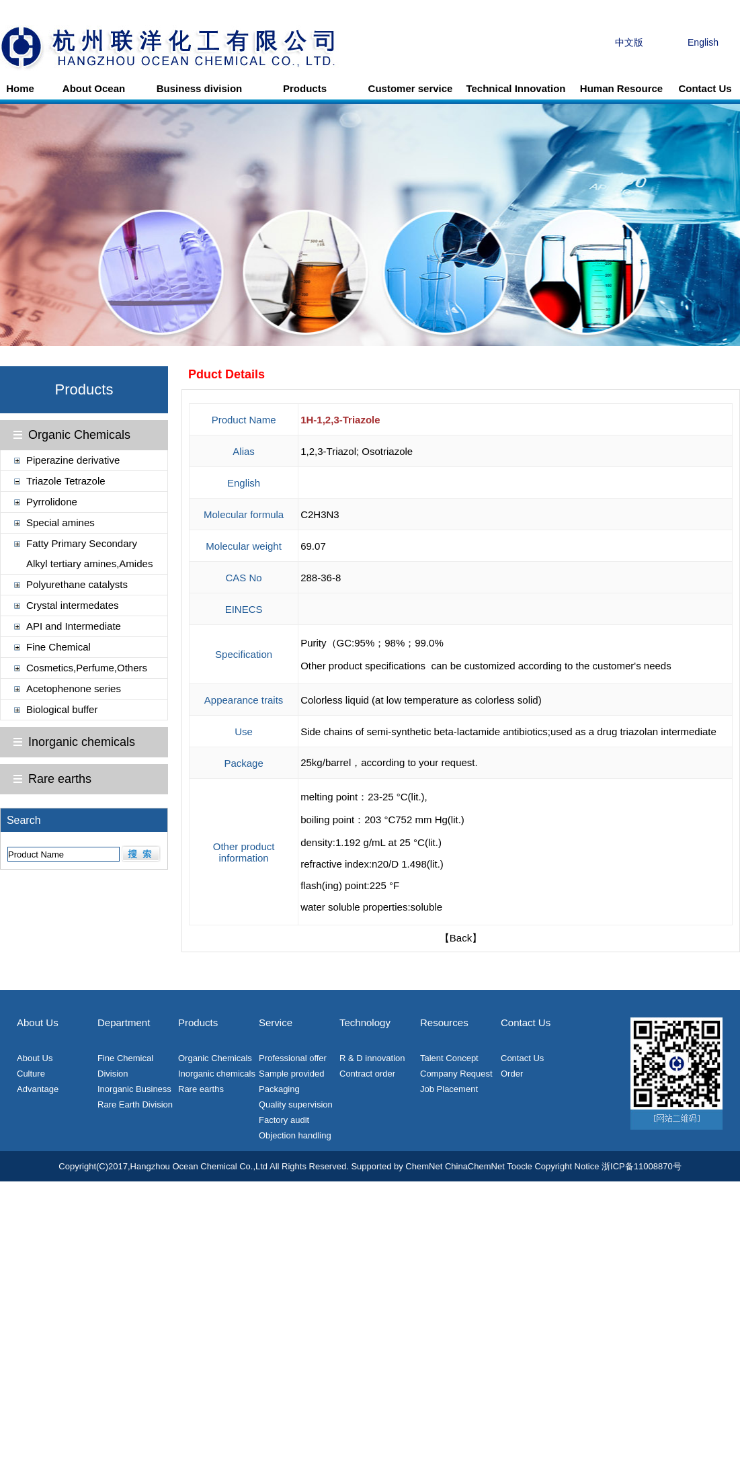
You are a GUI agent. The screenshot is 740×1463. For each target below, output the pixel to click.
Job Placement (449, 1089)
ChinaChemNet (475, 1166)
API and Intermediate (73, 626)
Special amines (60, 522)
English (703, 42)
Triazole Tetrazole (66, 481)
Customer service (410, 88)
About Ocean (94, 88)
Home (20, 88)
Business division (200, 88)
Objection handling (295, 1135)
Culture (31, 1074)
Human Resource (621, 88)
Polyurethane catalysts (77, 584)
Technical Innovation (515, 88)
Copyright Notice (566, 1166)
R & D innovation (372, 1058)
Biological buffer (61, 709)
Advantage (37, 1089)
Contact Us (704, 88)
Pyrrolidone (51, 501)
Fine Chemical (58, 647)
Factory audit (284, 1120)
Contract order (367, 1074)
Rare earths (59, 779)
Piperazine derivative (73, 460)
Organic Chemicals (79, 435)
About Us (34, 1058)
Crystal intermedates (72, 605)
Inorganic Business (134, 1089)
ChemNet (423, 1166)
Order (512, 1074)
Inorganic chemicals (81, 742)
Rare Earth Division (135, 1104)
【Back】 (461, 938)
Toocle (519, 1166)
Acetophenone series (73, 688)
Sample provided (292, 1074)
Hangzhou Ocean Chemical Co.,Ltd (199, 1166)
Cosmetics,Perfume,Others (86, 667)
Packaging (279, 1089)
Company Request (456, 1074)
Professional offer (293, 1058)
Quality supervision (296, 1104)
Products (305, 88)
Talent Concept (449, 1058)
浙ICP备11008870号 (642, 1166)
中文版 (629, 42)
